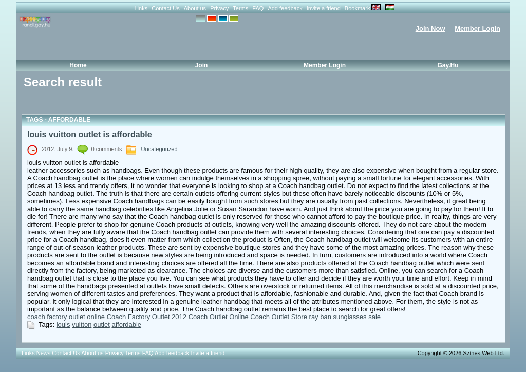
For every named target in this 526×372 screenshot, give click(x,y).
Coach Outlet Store (278, 317)
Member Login (477, 28)
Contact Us (165, 8)
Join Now (430, 28)
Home (77, 65)
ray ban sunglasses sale (345, 317)
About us (195, 8)
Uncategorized (159, 149)
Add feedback (285, 8)
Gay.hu (447, 65)
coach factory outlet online (66, 317)
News (43, 353)
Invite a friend (324, 8)
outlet (101, 324)
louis (63, 324)
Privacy (219, 8)
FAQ (258, 8)
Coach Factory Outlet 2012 (146, 317)
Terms (240, 8)
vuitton (81, 324)
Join (201, 65)
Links (140, 8)
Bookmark (357, 8)
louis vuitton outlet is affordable (89, 134)
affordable (126, 324)
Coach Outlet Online (219, 317)
